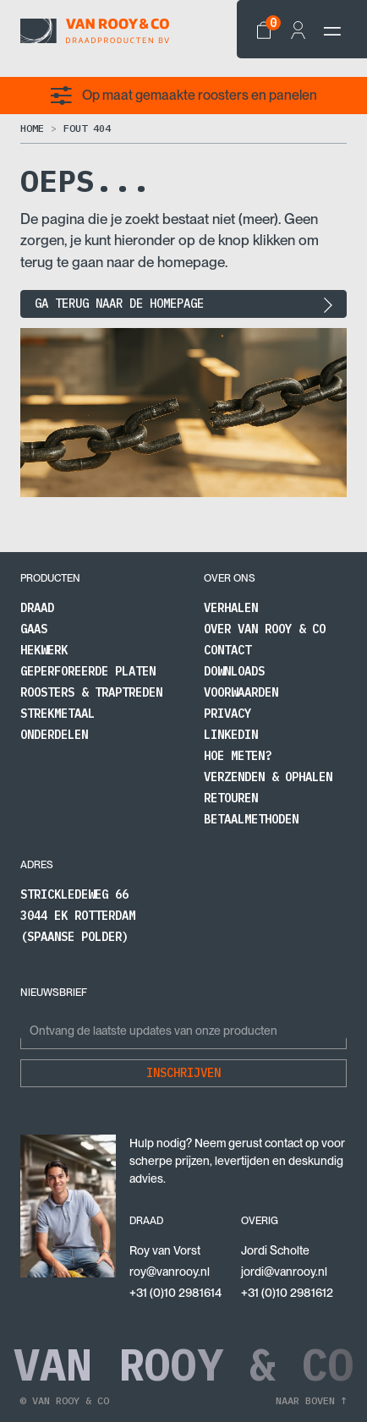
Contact (227, 650)
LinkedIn (231, 734)
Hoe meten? (237, 755)
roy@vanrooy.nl (169, 1271)
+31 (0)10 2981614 (175, 1292)
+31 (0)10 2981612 (287, 1292)
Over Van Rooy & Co (265, 629)
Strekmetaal (57, 713)
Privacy (227, 713)
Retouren (231, 798)
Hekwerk (44, 650)
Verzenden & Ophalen (268, 777)
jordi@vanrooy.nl (284, 1271)
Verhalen (231, 607)
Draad (37, 607)
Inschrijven (183, 1072)
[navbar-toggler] (332, 31)
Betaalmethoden (251, 819)
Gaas (33, 629)
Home (32, 128)
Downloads (234, 671)
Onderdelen (54, 734)
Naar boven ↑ (311, 1400)
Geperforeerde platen (88, 671)
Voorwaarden (241, 692)
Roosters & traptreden (91, 692)
